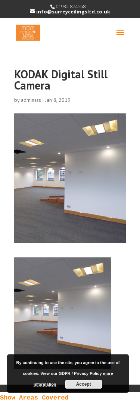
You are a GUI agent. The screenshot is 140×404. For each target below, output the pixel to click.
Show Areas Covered (34, 397)
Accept (83, 384)
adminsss (31, 100)
